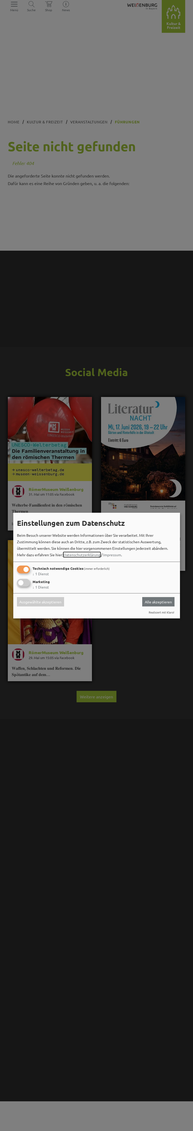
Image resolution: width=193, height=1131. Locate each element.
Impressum (112, 554)
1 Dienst (41, 573)
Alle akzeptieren (158, 601)
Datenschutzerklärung (82, 554)
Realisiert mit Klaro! (161, 612)
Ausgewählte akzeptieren (40, 601)
